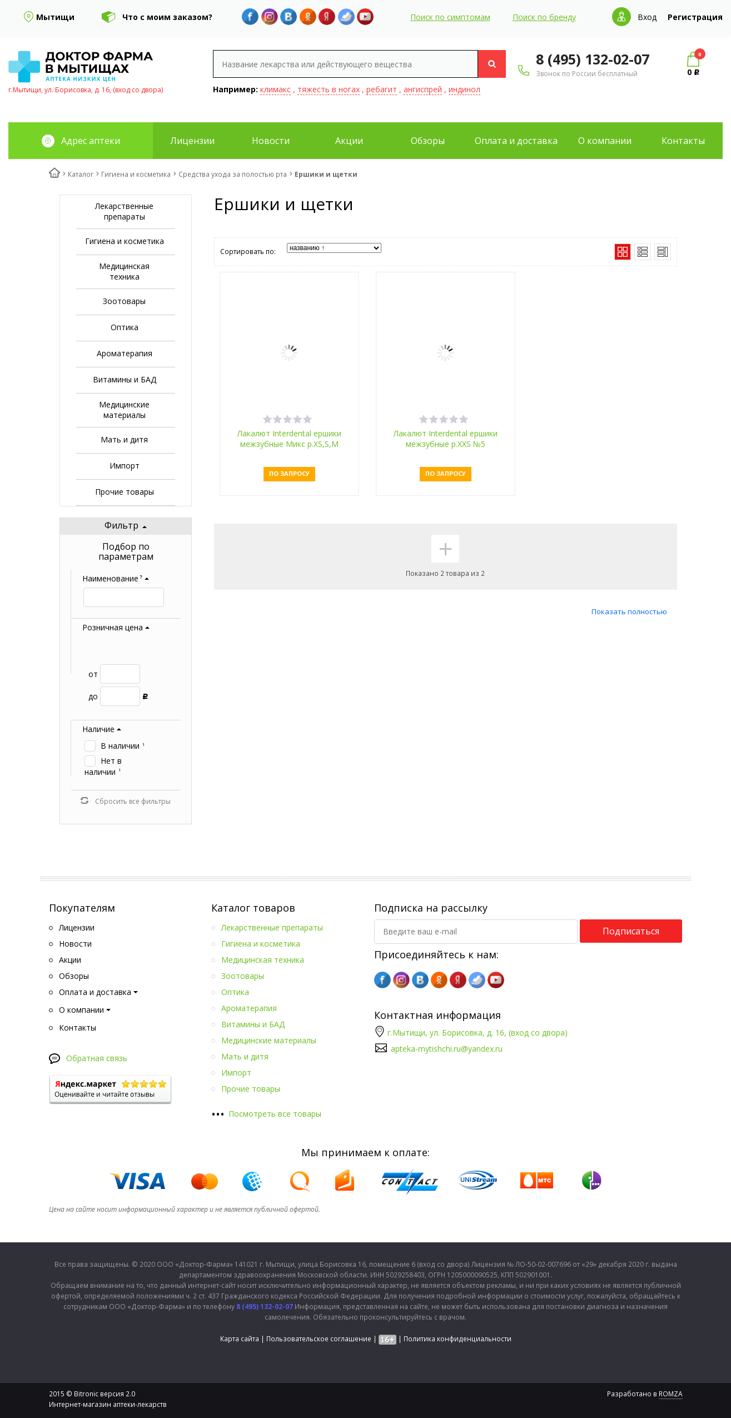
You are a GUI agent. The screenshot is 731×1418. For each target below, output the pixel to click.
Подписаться (631, 931)
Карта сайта (239, 1339)
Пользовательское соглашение (318, 1339)
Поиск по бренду (544, 17)
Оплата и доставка (516, 141)
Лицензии (192, 141)
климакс (275, 89)
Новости (271, 141)
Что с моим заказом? (167, 17)
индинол (464, 89)
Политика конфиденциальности (457, 1339)
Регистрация (695, 17)
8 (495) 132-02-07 (592, 58)
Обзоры (428, 141)
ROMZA (671, 1394)
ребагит (381, 89)
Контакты (683, 141)
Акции (349, 141)
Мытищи (55, 17)
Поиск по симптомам (450, 17)
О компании (604, 141)
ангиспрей (423, 89)
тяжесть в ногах (328, 89)
